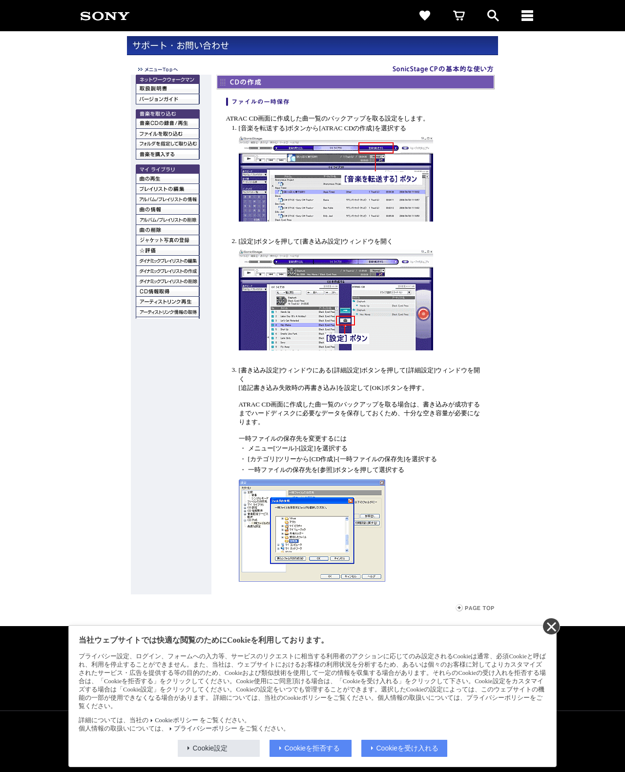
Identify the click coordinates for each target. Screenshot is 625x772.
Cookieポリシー (176, 720)
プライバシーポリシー (205, 728)
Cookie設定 (210, 748)
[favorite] (425, 15)
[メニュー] (527, 15)
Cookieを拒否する (312, 748)
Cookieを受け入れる (407, 748)
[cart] (459, 15)
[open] (493, 15)
